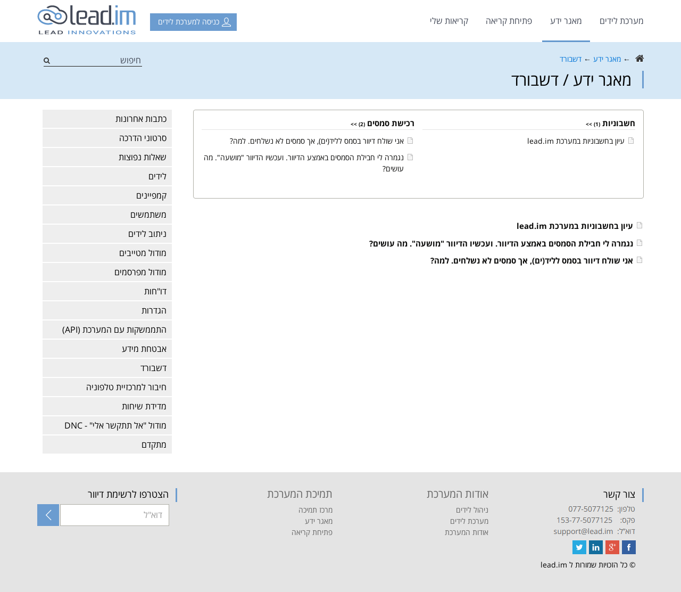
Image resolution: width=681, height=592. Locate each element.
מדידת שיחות (144, 406)
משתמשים (148, 214)
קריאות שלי (449, 21)
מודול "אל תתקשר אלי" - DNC (115, 425)
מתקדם (154, 444)
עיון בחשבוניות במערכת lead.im (576, 141)
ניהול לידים (472, 510)
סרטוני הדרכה (143, 138)
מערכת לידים (622, 21)
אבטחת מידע (144, 349)
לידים (157, 176)
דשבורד (571, 59)
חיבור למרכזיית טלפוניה (126, 387)
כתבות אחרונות (141, 119)
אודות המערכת (466, 532)
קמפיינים (151, 195)
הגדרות (154, 310)
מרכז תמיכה (315, 510)
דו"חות (155, 291)
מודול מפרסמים (140, 272)
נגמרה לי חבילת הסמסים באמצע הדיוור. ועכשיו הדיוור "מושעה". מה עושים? (501, 243)
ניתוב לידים (147, 234)
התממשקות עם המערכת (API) (114, 329)
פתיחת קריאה (509, 21)
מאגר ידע (566, 21)
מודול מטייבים (143, 253)
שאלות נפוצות (143, 157)
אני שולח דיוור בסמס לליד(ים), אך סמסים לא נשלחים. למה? (317, 141)
